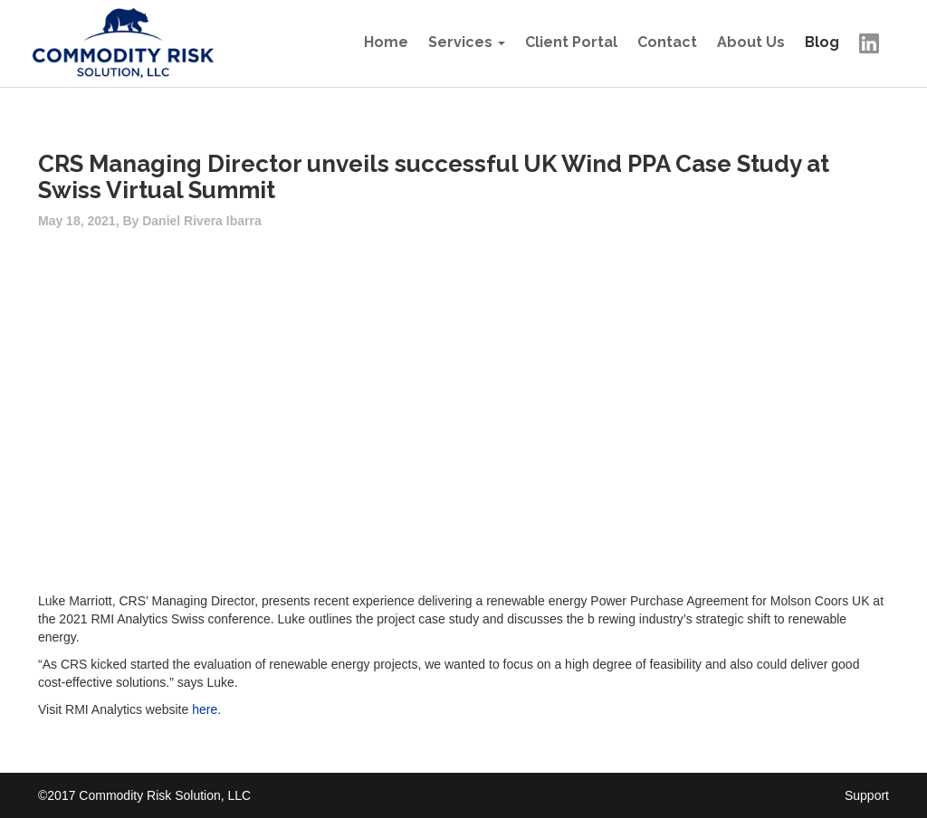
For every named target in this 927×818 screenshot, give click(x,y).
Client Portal (571, 42)
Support (867, 795)
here (204, 709)
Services (460, 42)
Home (386, 42)
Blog (822, 42)
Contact (667, 42)
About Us (751, 42)
